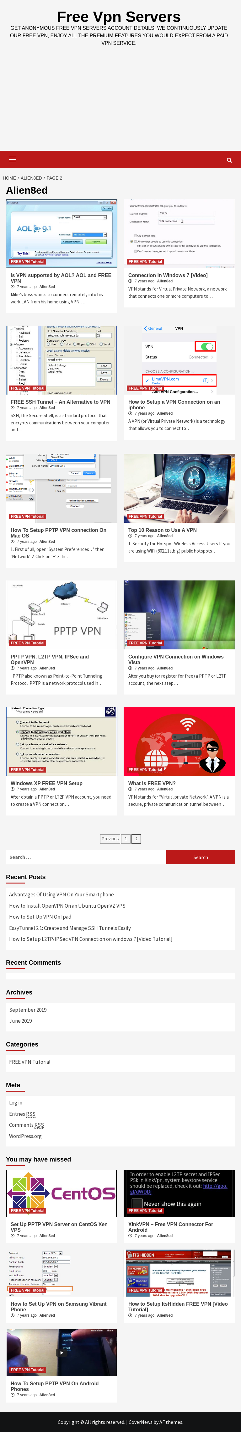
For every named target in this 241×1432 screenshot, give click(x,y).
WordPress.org (25, 1136)
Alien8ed (47, 287)
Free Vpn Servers (119, 16)
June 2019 (20, 1020)
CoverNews (141, 1422)
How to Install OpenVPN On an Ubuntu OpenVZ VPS (67, 905)
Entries (22, 1114)
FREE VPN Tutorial (27, 262)
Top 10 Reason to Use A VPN (162, 530)
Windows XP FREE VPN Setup (47, 783)
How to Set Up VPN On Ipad (40, 916)
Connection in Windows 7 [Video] (168, 275)
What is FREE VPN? (152, 783)
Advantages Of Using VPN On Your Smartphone (61, 894)
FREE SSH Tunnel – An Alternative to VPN (60, 402)
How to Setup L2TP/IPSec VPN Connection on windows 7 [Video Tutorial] (91, 939)
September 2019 (27, 1009)
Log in (15, 1102)
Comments (26, 1125)
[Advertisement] (120, 104)
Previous (110, 838)
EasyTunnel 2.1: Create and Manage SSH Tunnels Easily (70, 928)
